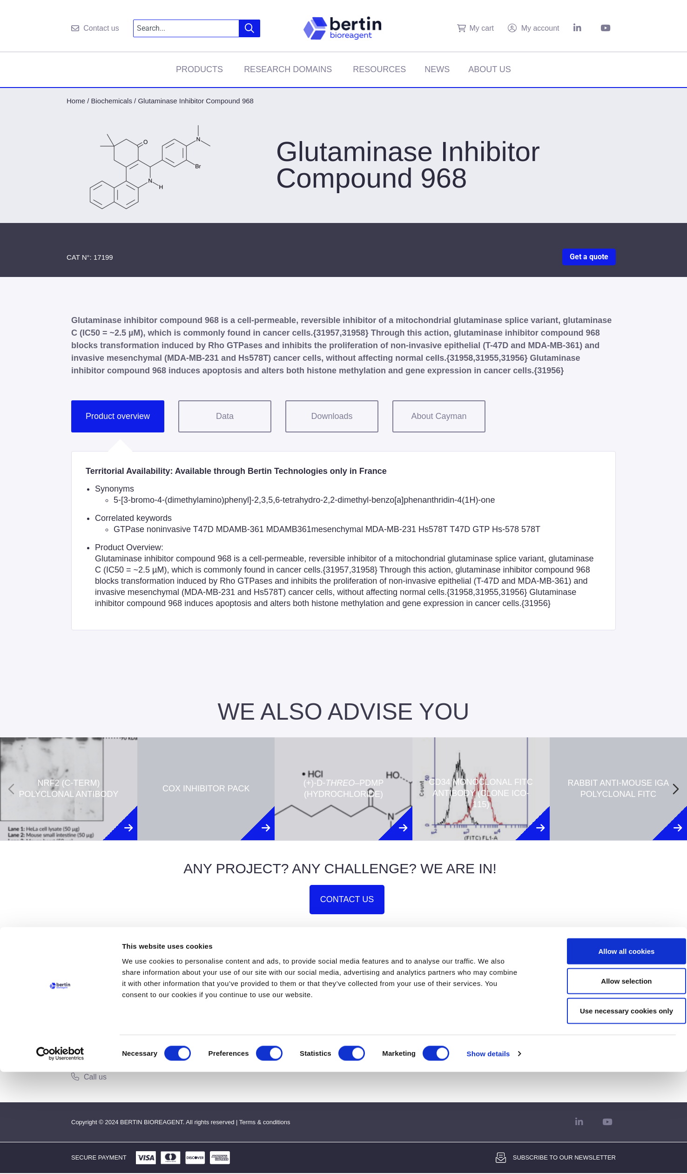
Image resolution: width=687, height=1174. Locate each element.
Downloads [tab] (331, 416)
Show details (488, 1156)
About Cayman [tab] (438, 416)
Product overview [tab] (118, 416)
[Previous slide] (11, 789)
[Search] (249, 28)
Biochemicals (111, 101)
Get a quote (589, 256)
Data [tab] (225, 416)
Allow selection (609, 1083)
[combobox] (186, 28)
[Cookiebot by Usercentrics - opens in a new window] (60, 1156)
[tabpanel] (343, 540)
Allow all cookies (609, 1053)
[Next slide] (676, 789)
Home (76, 101)
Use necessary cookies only (609, 1113)
